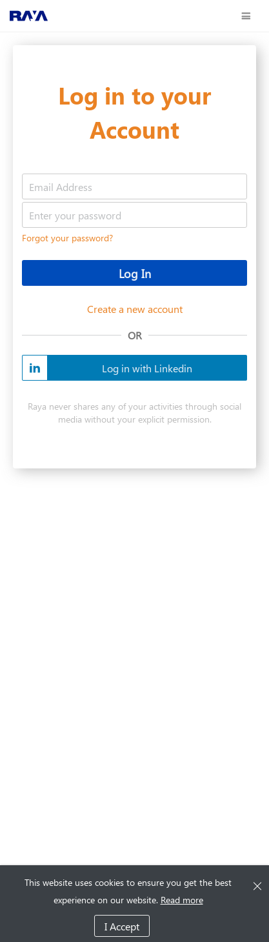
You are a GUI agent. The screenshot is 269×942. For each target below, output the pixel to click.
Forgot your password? (67, 238)
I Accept (122, 926)
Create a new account (135, 309)
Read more (182, 900)
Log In (135, 273)
